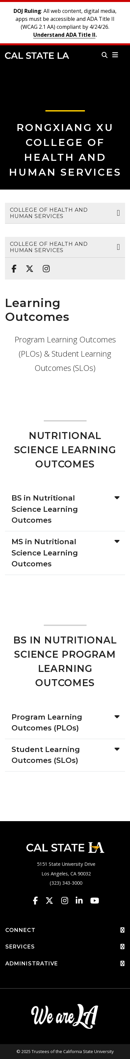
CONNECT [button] (65, 930)
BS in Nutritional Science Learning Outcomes (45, 509)
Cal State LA (37, 55)
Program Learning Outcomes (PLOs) (47, 722)
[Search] (105, 55)
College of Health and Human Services (49, 213)
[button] (115, 55)
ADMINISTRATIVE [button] (65, 963)
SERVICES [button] (65, 947)
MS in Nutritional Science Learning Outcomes (45, 552)
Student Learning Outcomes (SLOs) (46, 755)
